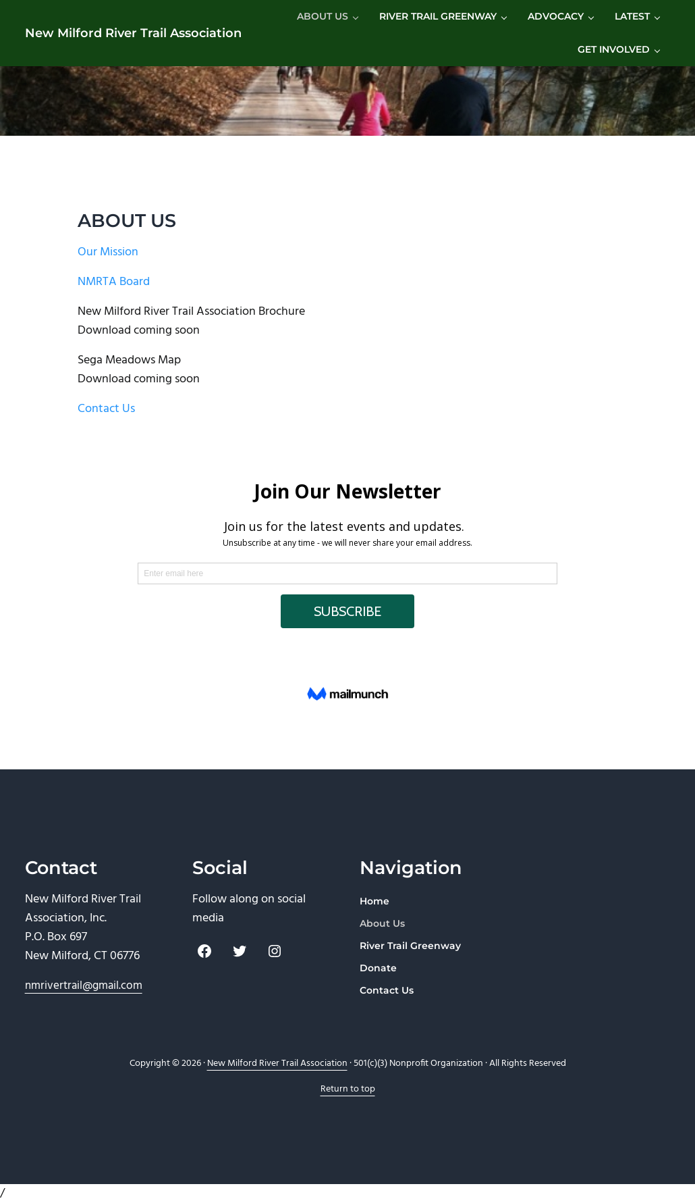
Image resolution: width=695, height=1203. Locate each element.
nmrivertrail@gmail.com (83, 986)
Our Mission (108, 252)
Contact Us (106, 409)
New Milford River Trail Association (133, 33)
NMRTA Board (114, 282)
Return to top (348, 1089)
